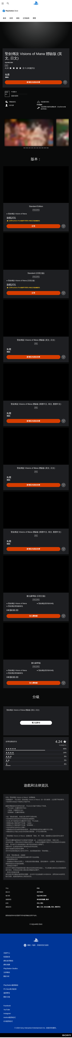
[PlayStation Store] (11, 11)
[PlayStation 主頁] (36, 3)
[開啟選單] (2, 3)
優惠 (17, 18)
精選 (11, 18)
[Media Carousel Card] (28, 132)
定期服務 (26, 18)
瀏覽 (34, 18)
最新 (4, 18)
